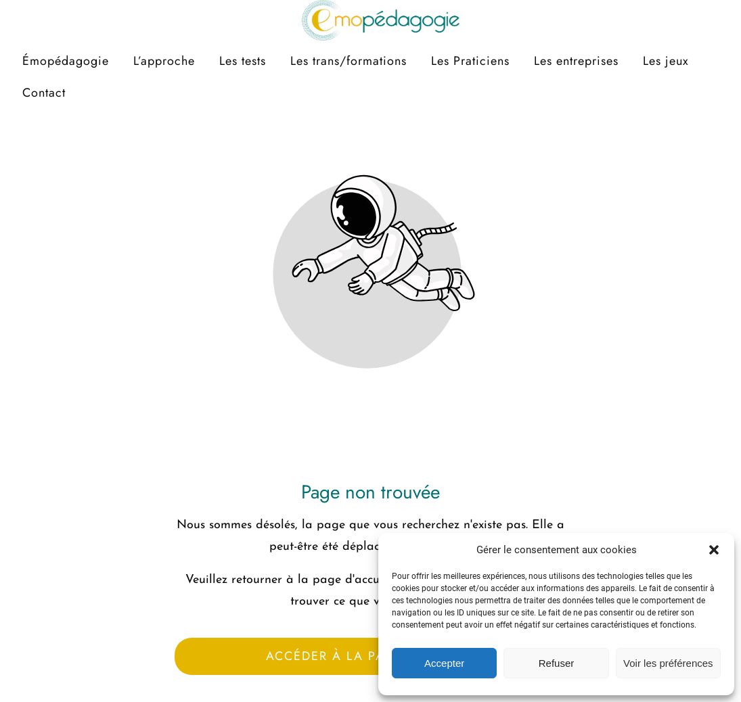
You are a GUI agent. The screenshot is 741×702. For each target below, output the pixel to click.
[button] (714, 550)
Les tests (242, 61)
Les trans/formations (348, 61)
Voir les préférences (668, 663)
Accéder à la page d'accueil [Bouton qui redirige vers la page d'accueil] (371, 656)
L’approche (164, 61)
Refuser (557, 663)
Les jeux (666, 61)
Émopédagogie (65, 61)
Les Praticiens (470, 61)
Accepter (444, 663)
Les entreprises (576, 61)
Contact (44, 92)
